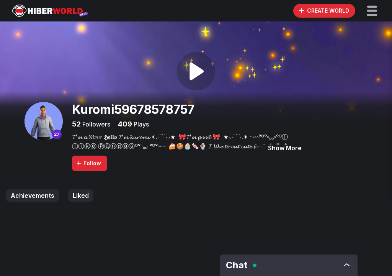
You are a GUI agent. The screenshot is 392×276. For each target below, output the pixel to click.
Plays (140, 124)
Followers (95, 124)
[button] (372, 10)
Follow (88, 163)
